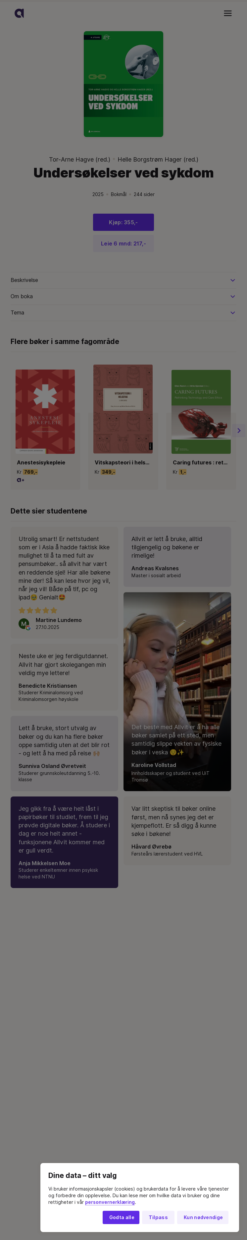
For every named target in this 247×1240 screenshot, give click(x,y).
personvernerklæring (110, 1202)
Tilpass (158, 1217)
